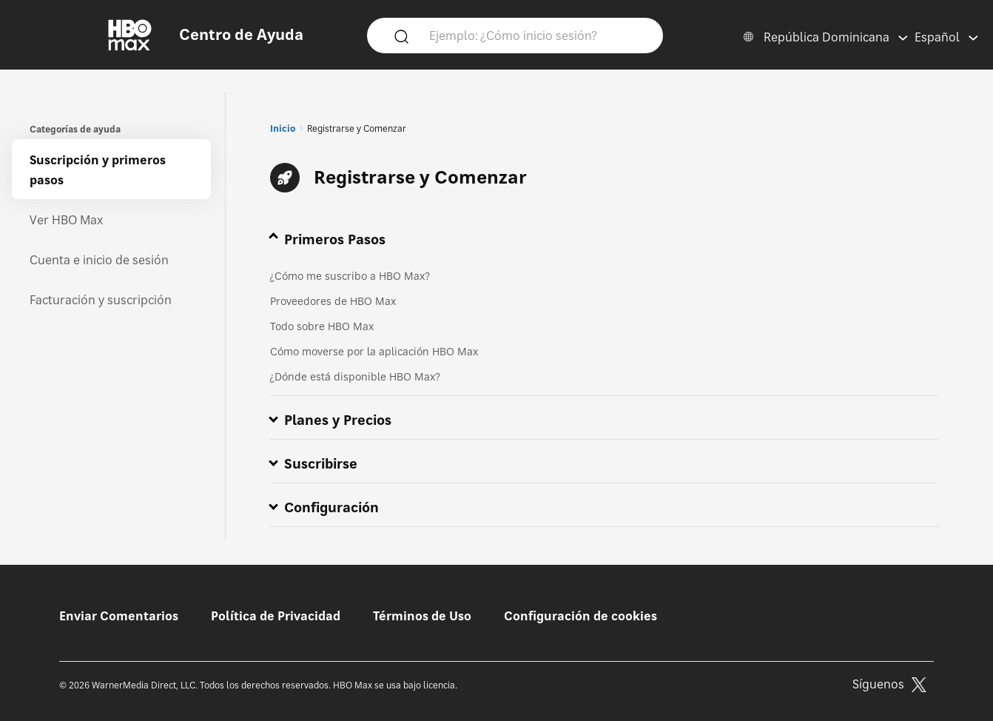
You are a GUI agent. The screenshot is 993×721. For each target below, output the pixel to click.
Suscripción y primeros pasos (98, 170)
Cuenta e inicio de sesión (99, 260)
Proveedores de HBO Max (333, 301)
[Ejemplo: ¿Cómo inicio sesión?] (536, 35)
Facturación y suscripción (101, 300)
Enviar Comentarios (118, 616)
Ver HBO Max (66, 220)
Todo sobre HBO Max (322, 326)
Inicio (282, 128)
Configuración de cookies (580, 616)
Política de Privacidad (275, 616)
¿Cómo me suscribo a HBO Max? (350, 276)
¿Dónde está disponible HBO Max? (355, 376)
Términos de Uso (422, 616)
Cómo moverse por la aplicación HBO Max (374, 351)
